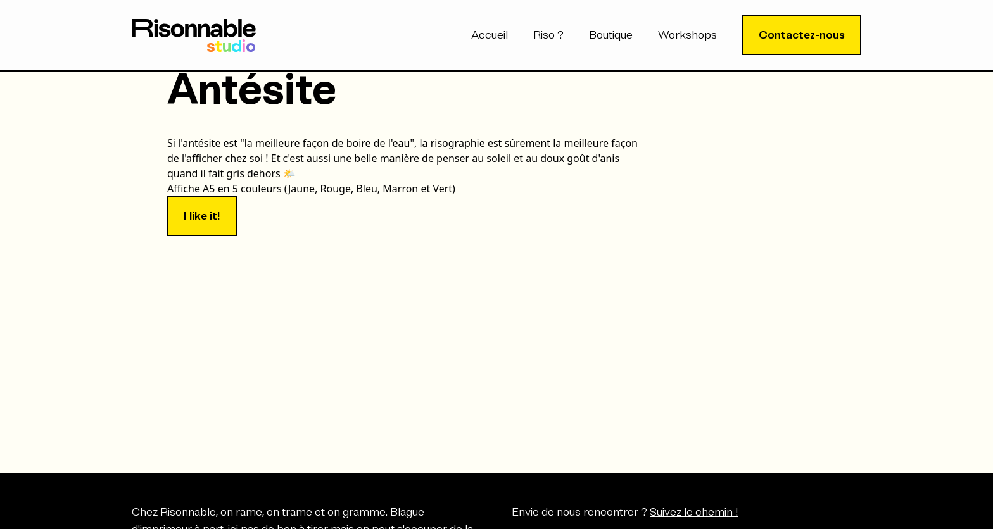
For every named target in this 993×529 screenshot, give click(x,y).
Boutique (611, 35)
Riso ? (548, 35)
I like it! (202, 216)
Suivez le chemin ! (694, 512)
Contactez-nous (802, 35)
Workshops (687, 35)
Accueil (489, 35)
